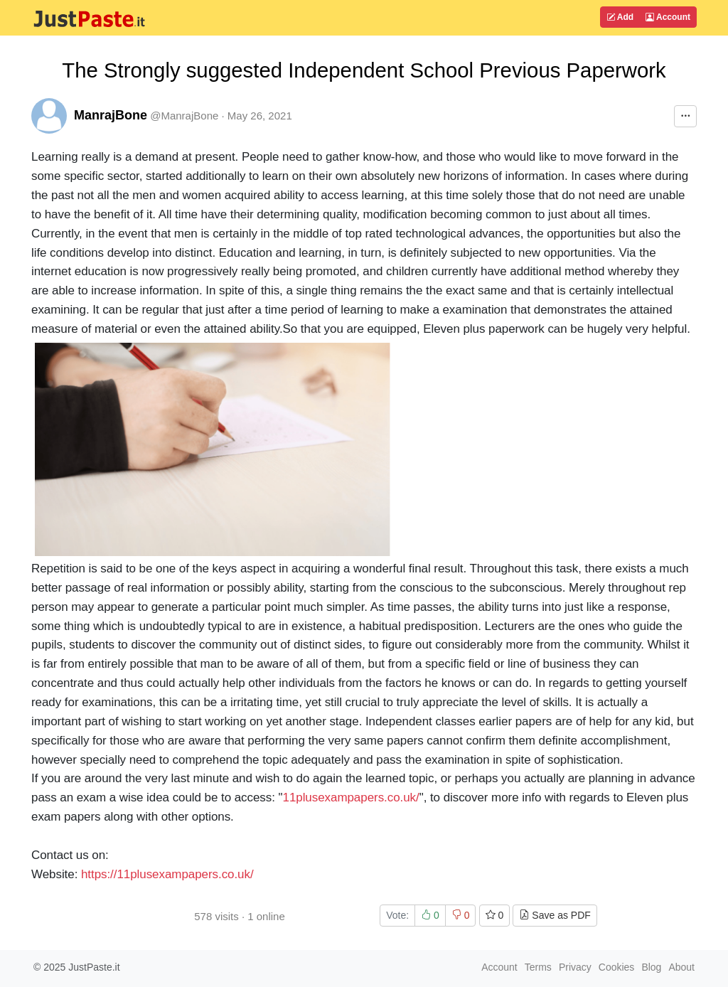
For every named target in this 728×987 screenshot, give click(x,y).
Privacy (575, 967)
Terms (538, 967)
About (681, 967)
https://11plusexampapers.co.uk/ (167, 874)
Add (619, 17)
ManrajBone (110, 115)
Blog (651, 967)
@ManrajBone (184, 116)
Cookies (617, 967)
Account (668, 17)
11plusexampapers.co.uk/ (351, 797)
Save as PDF (554, 915)
